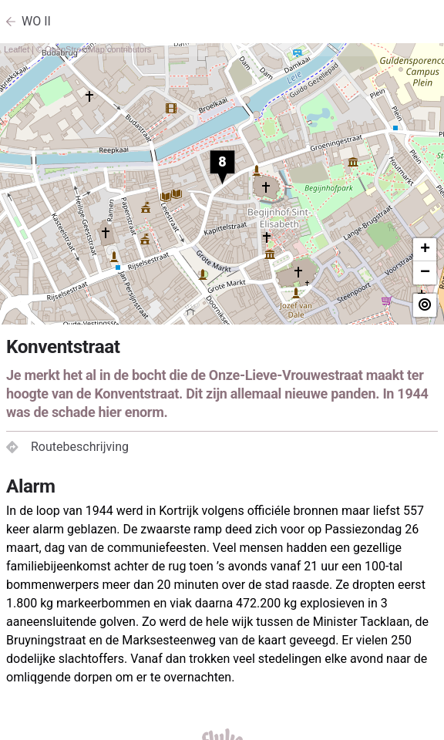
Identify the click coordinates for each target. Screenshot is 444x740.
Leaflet (16, 49)
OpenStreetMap (75, 49)
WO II (36, 21)
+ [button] (425, 249)
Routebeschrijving (67, 446)
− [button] (425, 272)
